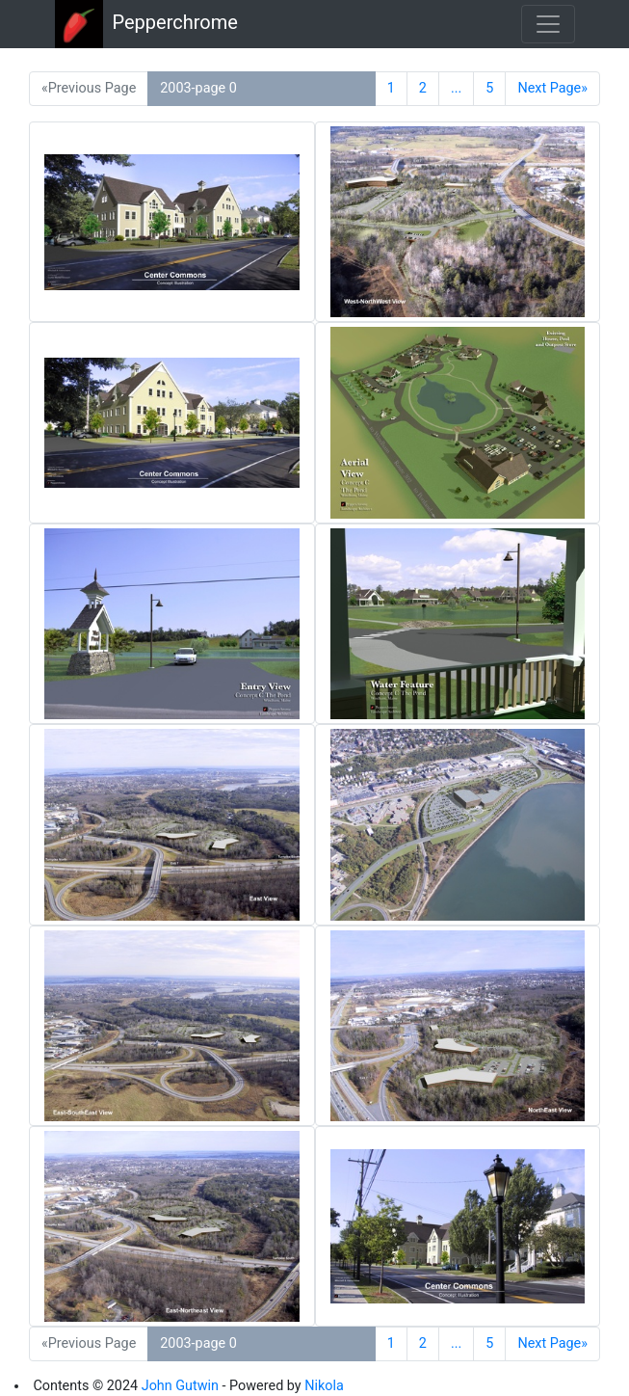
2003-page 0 (198, 88)
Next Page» (552, 88)
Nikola (324, 1386)
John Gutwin (180, 1386)
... (456, 88)
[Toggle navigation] (548, 24)
